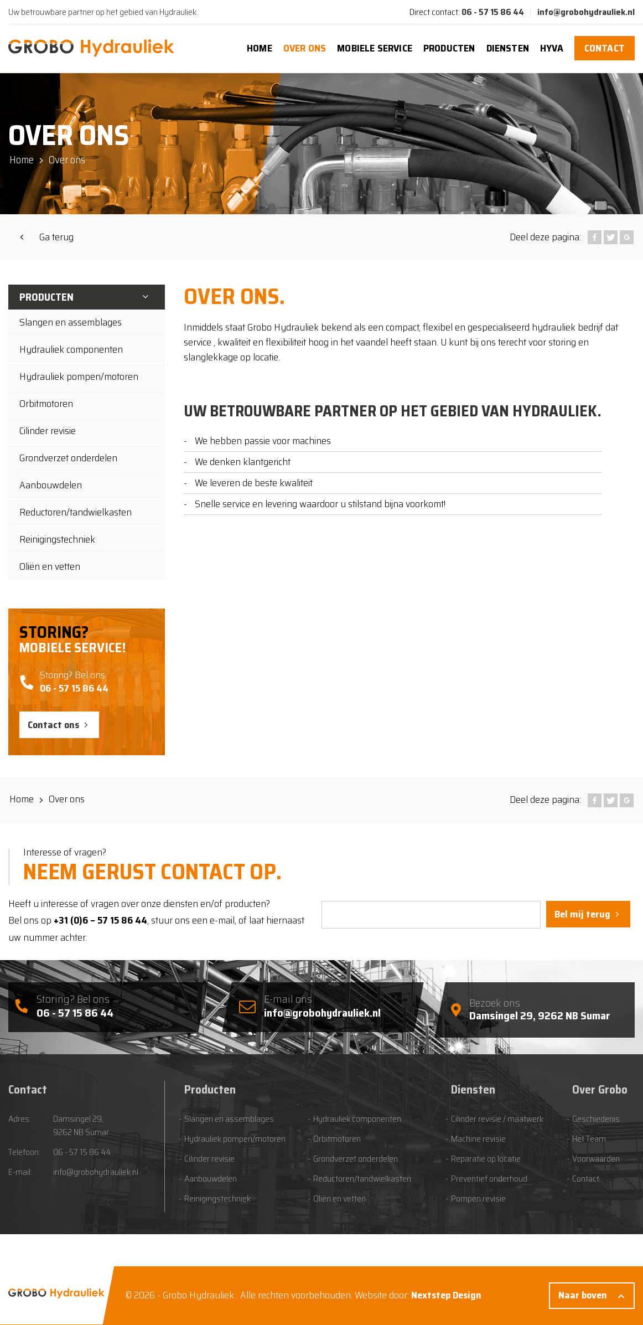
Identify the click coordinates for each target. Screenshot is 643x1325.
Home (259, 48)
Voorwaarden (596, 1159)
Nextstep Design (446, 1295)
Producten (449, 48)
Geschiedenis (596, 1119)
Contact (604, 48)
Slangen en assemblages (70, 322)
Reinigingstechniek (57, 539)
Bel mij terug (582, 914)
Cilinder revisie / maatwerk (497, 1119)
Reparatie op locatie (486, 1159)
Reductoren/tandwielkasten (75, 512)
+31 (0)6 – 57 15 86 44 (100, 920)
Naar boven (582, 1295)
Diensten (507, 48)
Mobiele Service (374, 48)
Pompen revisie (478, 1198)
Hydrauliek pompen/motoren (78, 376)
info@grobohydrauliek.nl (586, 12)
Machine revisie (478, 1139)
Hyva (551, 48)
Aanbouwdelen (50, 485)
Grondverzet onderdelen (68, 458)
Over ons (304, 48)
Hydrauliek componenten (71, 349)
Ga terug (56, 237)
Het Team (589, 1139)
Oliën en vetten (49, 566)
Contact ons (53, 725)
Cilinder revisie (47, 431)
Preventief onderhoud (489, 1178)
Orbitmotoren (46, 403)
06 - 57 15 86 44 (492, 12)
